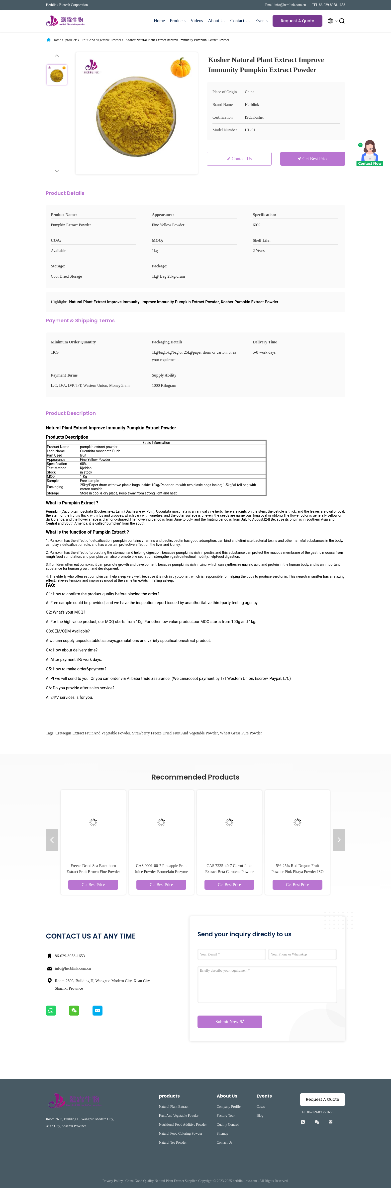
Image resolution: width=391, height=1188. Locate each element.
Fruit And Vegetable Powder (101, 40)
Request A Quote (297, 21)
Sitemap (222, 1133)
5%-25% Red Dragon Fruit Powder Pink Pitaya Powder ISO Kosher (298, 872)
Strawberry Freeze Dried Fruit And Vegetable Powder (175, 733)
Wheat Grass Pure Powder (241, 733)
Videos (197, 20)
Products (178, 20)
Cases (261, 1107)
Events (261, 20)
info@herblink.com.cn (73, 968)
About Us (216, 20)
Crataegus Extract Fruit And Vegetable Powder (92, 733)
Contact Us (240, 20)
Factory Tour (226, 1115)
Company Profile (229, 1107)
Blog (260, 1115)
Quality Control (228, 1124)
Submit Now (229, 1021)
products (71, 40)
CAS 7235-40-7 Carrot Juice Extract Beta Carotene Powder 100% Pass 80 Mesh (229, 872)
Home (159, 20)
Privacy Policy (112, 1181)
